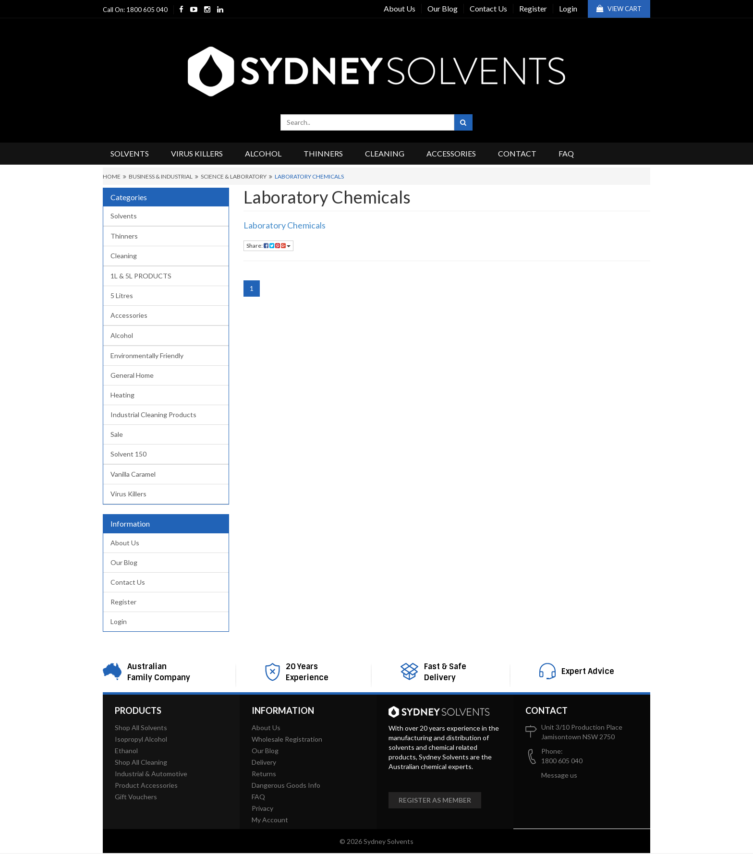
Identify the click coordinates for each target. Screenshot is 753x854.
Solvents (129, 153)
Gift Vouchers (136, 797)
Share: (268, 245)
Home (112, 176)
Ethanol (126, 750)
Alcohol (263, 153)
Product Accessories (146, 785)
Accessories (451, 153)
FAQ (566, 153)
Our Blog (442, 8)
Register (533, 8)
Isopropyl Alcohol (141, 739)
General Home (132, 375)
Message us (559, 775)
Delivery (264, 762)
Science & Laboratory (234, 176)
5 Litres (121, 295)
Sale (116, 434)
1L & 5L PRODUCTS (140, 276)
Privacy (262, 808)
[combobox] (367, 122)
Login (568, 8)
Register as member (435, 800)
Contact (517, 153)
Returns (264, 774)
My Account (270, 820)
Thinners (323, 153)
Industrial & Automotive (151, 774)
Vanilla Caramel (133, 474)
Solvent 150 (128, 454)
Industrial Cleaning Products (153, 414)
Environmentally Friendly (146, 355)
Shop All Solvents (141, 727)
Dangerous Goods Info (286, 785)
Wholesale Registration (287, 739)
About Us (399, 8)
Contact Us (488, 8)
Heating (122, 395)
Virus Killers (197, 153)
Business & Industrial (161, 176)
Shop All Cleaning (141, 762)
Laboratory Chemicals (309, 176)
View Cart (619, 8)
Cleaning (384, 153)
